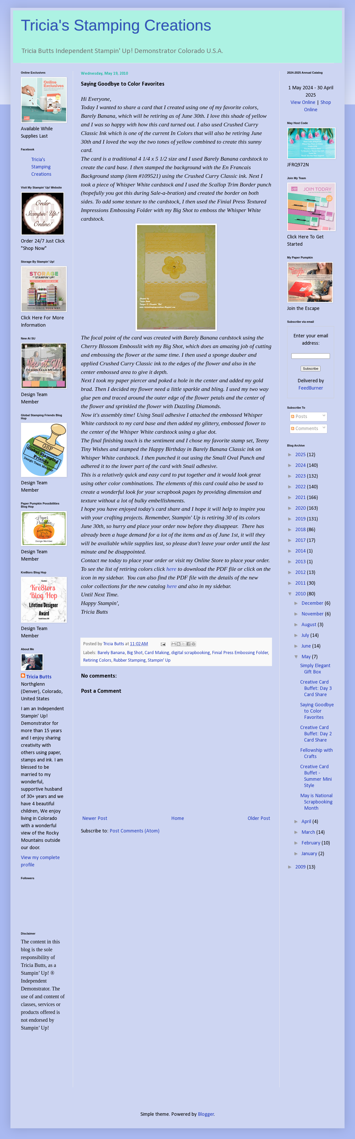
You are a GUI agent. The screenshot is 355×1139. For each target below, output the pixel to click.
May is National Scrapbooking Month (316, 802)
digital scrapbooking (190, 652)
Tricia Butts (38, 677)
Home (177, 818)
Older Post (259, 818)
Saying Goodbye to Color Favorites (317, 711)
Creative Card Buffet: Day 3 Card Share (316, 688)
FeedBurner (310, 388)
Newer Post (94, 818)
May (306, 657)
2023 (301, 476)
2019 (301, 519)
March (308, 832)
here (171, 569)
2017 (301, 540)
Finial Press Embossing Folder (240, 652)
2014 (301, 551)
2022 (301, 487)
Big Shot (135, 652)
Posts (299, 416)
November (313, 614)
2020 (301, 508)
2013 (301, 562)
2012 (301, 572)
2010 (301, 594)
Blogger (206, 1114)
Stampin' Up (159, 660)
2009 (301, 867)
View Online (303, 102)
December (313, 603)
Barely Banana (111, 652)
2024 (301, 465)
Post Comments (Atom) (134, 831)
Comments (304, 428)
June (306, 646)
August (309, 624)
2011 (301, 583)
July (305, 635)
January (309, 853)
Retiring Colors (97, 660)
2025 (301, 454)
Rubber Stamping (129, 660)
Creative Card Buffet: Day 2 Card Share (316, 734)
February (311, 843)
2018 (301, 529)
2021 (301, 497)
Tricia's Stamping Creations (116, 25)
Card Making (157, 652)
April (306, 821)
